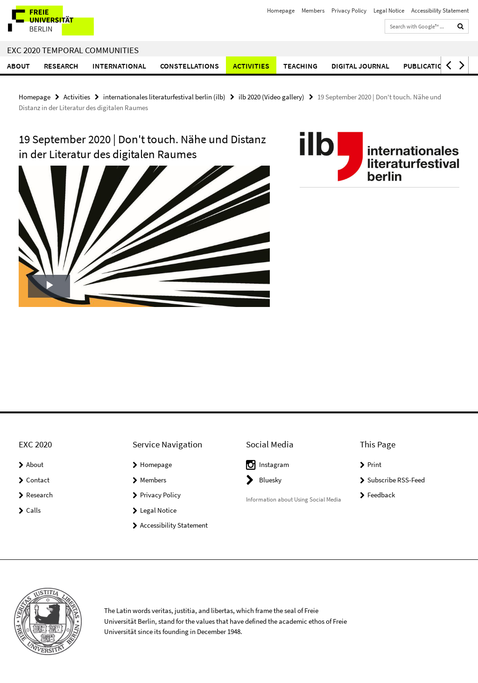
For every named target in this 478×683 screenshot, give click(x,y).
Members (313, 10)
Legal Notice (388, 10)
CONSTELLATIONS (189, 65)
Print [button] (374, 464)
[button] (448, 65)
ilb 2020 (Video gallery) (271, 96)
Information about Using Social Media (293, 499)
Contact (37, 479)
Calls (33, 510)
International (119, 65)
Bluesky (270, 479)
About (18, 65)
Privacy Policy (348, 10)
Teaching (300, 65)
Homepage (281, 10)
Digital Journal (360, 65)
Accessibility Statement (440, 10)
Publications (427, 65)
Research (61, 65)
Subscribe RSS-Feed (396, 479)
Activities (251, 65)
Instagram (274, 464)
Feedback (381, 494)
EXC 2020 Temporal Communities (73, 50)
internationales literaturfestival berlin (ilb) (164, 96)
